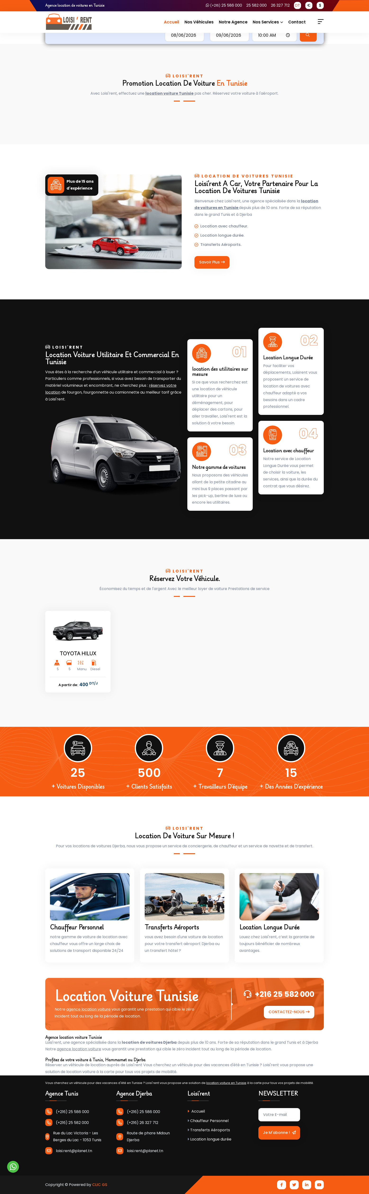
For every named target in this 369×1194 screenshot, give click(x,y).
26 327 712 (280, 5)
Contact (297, 22)
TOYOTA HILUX (78, 653)
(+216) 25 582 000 (67, 1122)
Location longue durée (269, 927)
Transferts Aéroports (172, 927)
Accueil (171, 22)
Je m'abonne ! (279, 1132)
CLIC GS (99, 1184)
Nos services (266, 22)
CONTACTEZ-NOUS (289, 1012)
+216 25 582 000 (279, 994)
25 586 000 (224, 5)
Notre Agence (233, 22)
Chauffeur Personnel (77, 927)
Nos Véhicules (199, 22)
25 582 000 (256, 5)
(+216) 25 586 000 (67, 1111)
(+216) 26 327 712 (137, 1122)
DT (297, 5)
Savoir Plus (212, 262)
